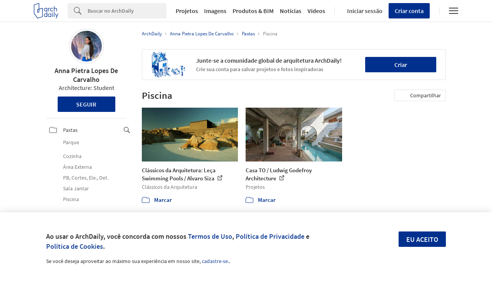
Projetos (187, 11)
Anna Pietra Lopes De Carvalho (86, 75)
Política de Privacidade (270, 236)
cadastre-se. (215, 261)
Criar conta (409, 11)
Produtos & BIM (253, 11)
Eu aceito (422, 239)
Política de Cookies (74, 246)
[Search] (127, 10)
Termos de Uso (210, 236)
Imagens (215, 11)
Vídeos (316, 11)
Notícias (290, 11)
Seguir (86, 104)
